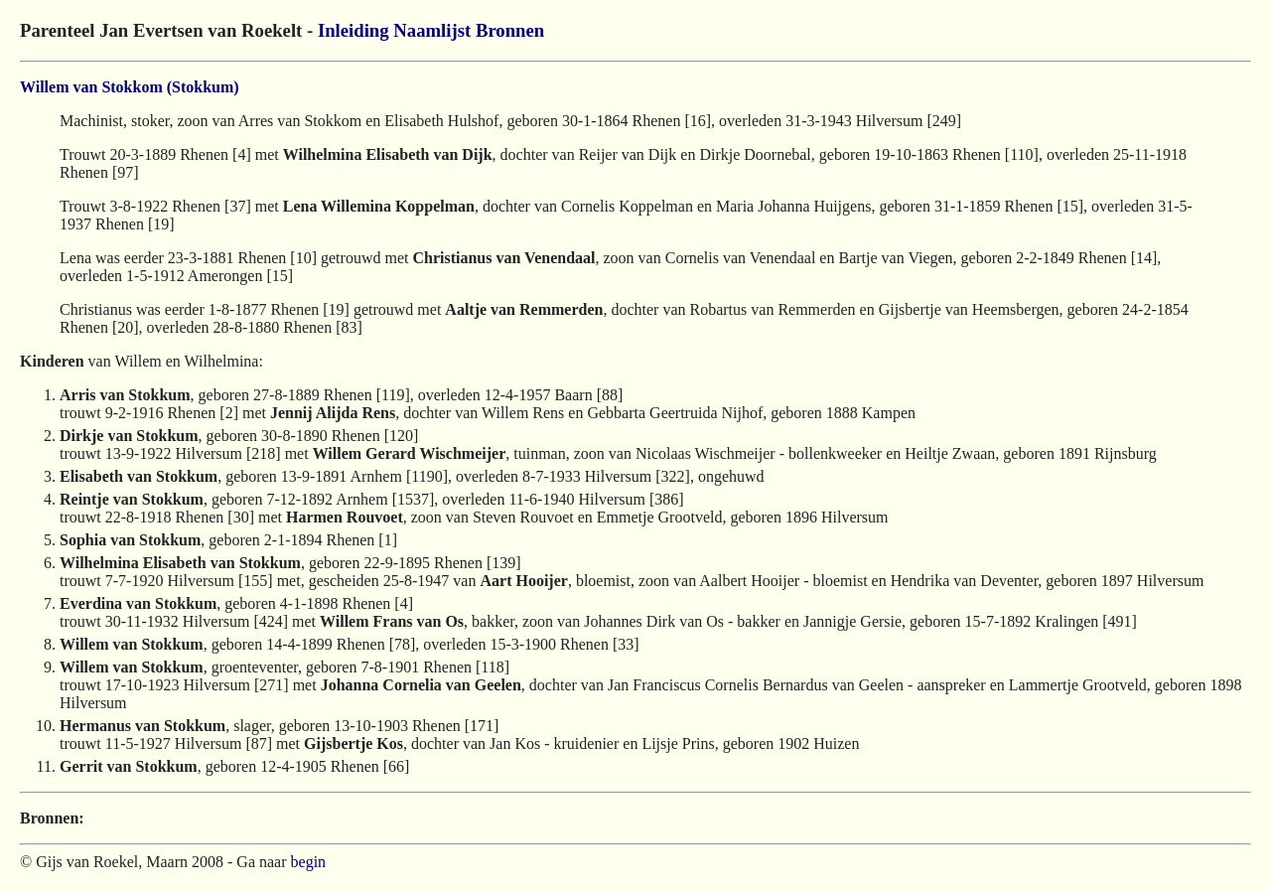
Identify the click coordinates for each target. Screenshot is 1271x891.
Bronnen (510, 30)
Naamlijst (432, 30)
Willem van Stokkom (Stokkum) (129, 86)
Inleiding (353, 30)
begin (309, 861)
